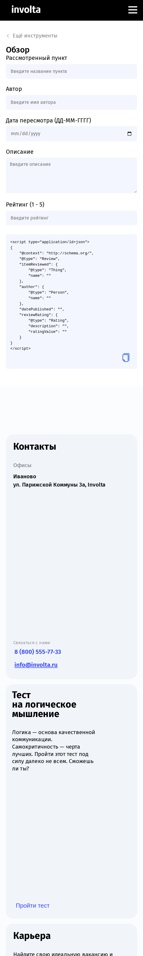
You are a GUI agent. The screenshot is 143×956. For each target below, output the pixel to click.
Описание (20, 151)
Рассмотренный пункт (36, 57)
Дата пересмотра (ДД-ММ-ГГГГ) (48, 120)
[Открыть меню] (132, 10)
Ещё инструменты (31, 35)
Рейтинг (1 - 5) (25, 204)
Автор (14, 88)
